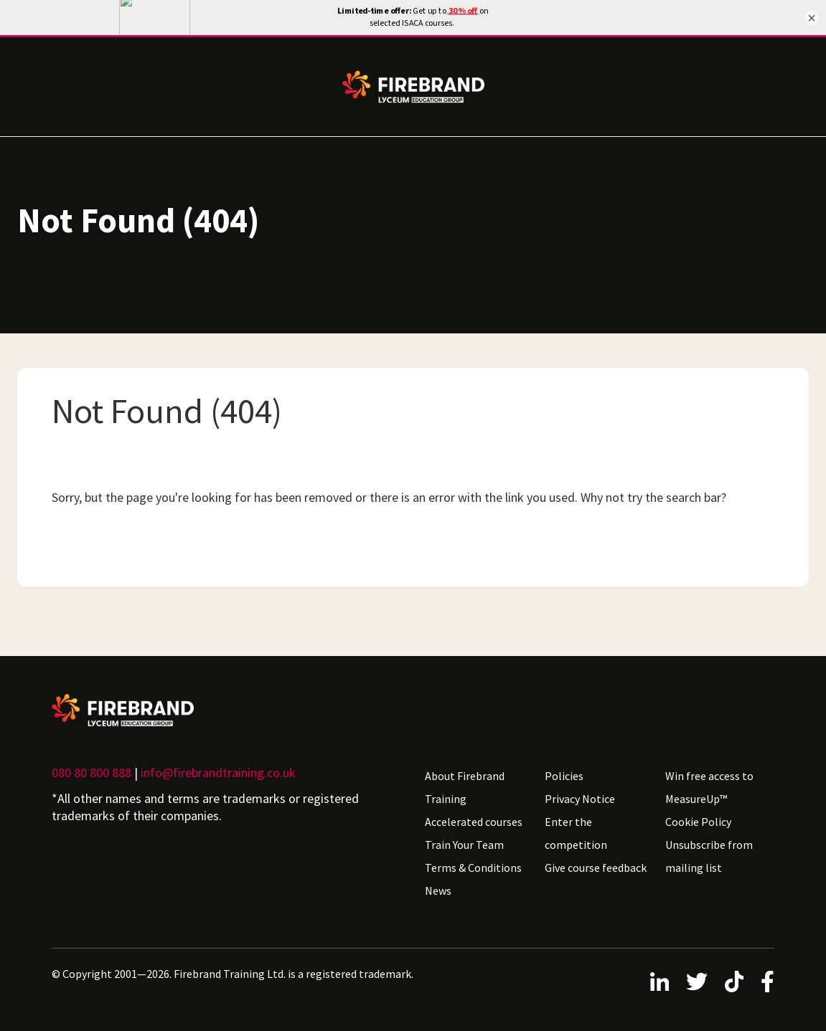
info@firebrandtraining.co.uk (218, 772)
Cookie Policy (698, 821)
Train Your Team (464, 844)
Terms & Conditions (473, 867)
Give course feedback (596, 867)
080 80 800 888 (91, 772)
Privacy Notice (580, 799)
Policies (564, 776)
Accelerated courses (473, 821)
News (438, 890)
